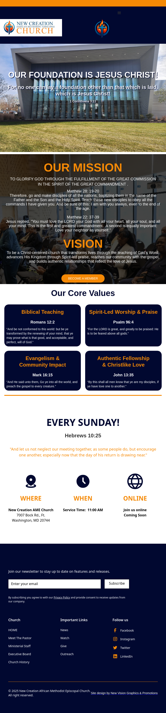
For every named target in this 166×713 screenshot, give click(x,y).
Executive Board (19, 654)
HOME (12, 630)
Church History (18, 662)
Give (63, 646)
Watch (64, 638)
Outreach (66, 654)
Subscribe (117, 583)
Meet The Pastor (20, 638)
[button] (119, 22)
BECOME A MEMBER (83, 278)
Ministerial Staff (19, 646)
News (64, 630)
